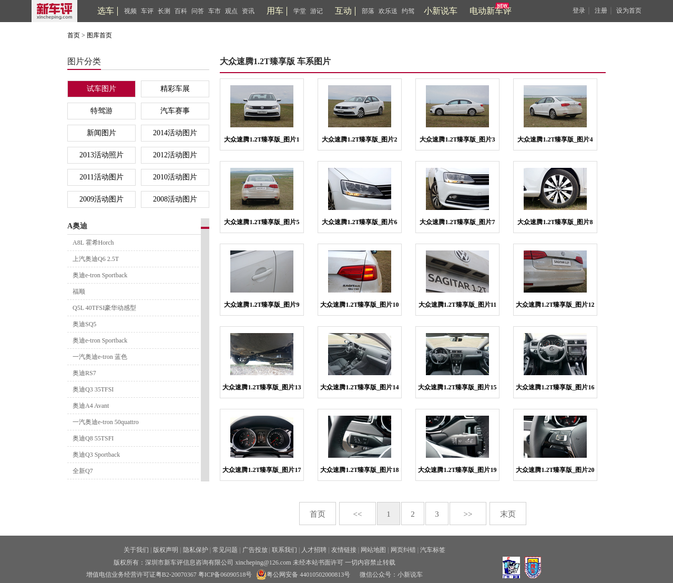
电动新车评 (491, 10)
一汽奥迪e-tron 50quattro (106, 422)
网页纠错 (403, 550)
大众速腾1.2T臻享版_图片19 (457, 470)
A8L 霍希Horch (93, 242)
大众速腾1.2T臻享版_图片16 (555, 387)
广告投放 (255, 550)
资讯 (248, 11)
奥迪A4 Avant (91, 405)
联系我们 (284, 550)
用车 (275, 10)
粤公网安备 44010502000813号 (303, 574)
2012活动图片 (175, 155)
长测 (164, 11)
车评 (147, 11)
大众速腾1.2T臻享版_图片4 (555, 139)
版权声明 (165, 550)
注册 (601, 10)
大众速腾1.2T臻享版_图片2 (359, 139)
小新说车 (440, 10)
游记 (316, 11)
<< (357, 514)
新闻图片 (101, 133)
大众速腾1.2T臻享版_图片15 (457, 387)
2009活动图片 (101, 199)
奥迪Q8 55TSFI (93, 438)
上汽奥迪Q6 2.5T (96, 259)
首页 (73, 35)
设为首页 (628, 10)
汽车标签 (432, 550)
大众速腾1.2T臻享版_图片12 (555, 304)
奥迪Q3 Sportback (96, 454)
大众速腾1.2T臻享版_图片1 (261, 139)
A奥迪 (77, 226)
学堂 (299, 11)
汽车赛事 (175, 111)
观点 (231, 11)
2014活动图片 (175, 133)
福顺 (79, 291)
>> (468, 514)
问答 (197, 11)
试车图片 (101, 89)
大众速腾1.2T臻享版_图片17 (261, 470)
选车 (105, 10)
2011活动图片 (101, 177)
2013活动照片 (101, 155)
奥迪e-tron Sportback (100, 275)
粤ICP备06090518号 (225, 574)
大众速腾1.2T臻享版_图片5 (261, 222)
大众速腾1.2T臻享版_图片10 (359, 304)
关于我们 (136, 550)
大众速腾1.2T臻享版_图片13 (261, 387)
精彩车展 (175, 89)
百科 (181, 11)
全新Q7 (83, 471)
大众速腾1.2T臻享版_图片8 (555, 222)
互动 (343, 10)
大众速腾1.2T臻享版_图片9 (261, 304)
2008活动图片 (175, 199)
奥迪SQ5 (84, 324)
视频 (130, 11)
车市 (214, 11)
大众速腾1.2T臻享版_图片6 (359, 222)
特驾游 (101, 111)
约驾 (408, 11)
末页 (508, 514)
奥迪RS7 (84, 373)
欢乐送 (388, 11)
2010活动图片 (175, 177)
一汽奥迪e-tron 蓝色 (100, 356)
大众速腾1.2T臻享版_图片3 (457, 139)
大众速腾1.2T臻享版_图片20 (555, 470)
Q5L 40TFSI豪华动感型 (104, 307)
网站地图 (373, 550)
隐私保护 (195, 550)
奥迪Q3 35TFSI (93, 389)
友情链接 (343, 550)
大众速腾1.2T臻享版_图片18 (359, 470)
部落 (368, 11)
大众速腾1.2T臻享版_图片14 (359, 387)
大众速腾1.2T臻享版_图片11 (457, 304)
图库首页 (99, 35)
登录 (579, 10)
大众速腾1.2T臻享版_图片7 (457, 222)
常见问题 (225, 550)
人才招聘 (314, 550)
